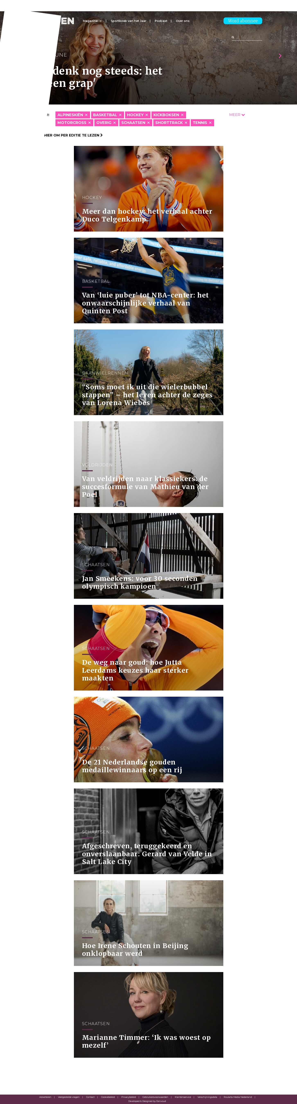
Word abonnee (243, 20)
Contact (90, 1097)
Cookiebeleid (108, 1097)
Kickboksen (166, 115)
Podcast (161, 21)
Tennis (200, 122)
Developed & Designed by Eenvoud (147, 1101)
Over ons (183, 21)
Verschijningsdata (207, 1097)
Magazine (90, 21)
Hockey (135, 115)
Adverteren (45, 1097)
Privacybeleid (128, 1097)
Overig (103, 122)
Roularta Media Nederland (238, 1097)
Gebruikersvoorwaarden (155, 1097)
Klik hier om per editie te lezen (69, 135)
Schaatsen (133, 122)
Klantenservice (183, 1097)
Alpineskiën (70, 115)
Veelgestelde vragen (69, 1097)
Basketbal (105, 115)
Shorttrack (169, 122)
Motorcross (72, 122)
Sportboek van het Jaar (128, 21)
